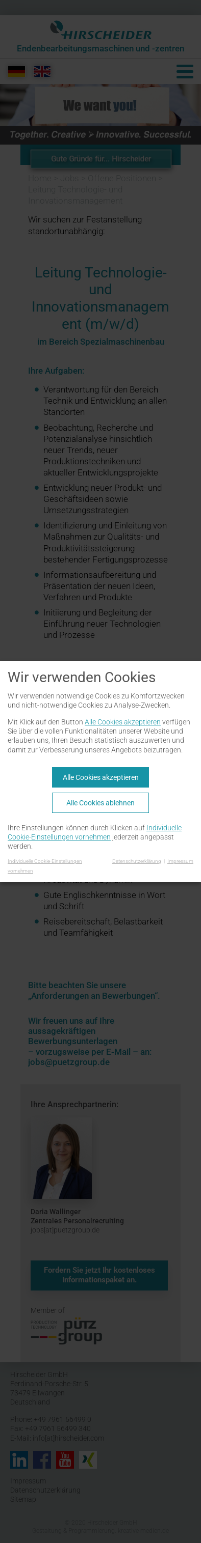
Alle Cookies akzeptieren (123, 722)
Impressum (180, 861)
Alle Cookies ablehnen (100, 803)
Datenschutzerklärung (136, 861)
